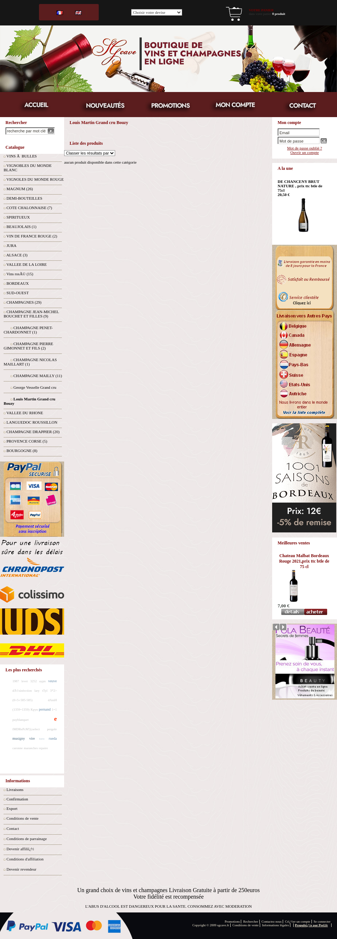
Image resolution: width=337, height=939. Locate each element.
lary (37, 690)
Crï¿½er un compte (297, 921)
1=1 (54, 709)
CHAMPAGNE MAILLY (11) (37, 375)
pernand (45, 709)
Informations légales (275, 925)
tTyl (44, 690)
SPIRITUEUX (18, 217)
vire (32, 738)
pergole (52, 729)
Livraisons (15, 789)
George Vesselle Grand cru (34, 387)
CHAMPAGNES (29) (24, 302)
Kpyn (34, 709)
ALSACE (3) (16, 255)
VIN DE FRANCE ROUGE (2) (32, 236)
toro (42, 738)
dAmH (52, 700)
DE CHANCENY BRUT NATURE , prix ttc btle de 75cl (300, 185)
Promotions (232, 921)
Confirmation (17, 799)
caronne (17, 748)
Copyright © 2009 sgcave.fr (210, 925)
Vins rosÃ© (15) (20, 274)
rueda (53, 738)
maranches (31, 748)
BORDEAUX (18, 283)
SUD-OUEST (18, 293)
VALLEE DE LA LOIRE (27, 264)
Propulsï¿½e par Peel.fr (311, 925)
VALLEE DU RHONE (25, 413)
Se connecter (322, 921)
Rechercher (250, 921)
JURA (12, 245)
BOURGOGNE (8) (22, 450)
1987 (15, 681)
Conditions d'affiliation (25, 859)
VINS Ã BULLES (22, 156)
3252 (33, 681)
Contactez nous (272, 921)
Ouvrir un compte (304, 152)
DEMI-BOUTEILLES (24, 198)
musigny (18, 738)
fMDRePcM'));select (26, 729)
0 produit (278, 14)
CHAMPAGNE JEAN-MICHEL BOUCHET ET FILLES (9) (31, 313)
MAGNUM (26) (20, 189)
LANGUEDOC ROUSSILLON (32, 422)
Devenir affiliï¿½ (20, 849)
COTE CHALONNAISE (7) (29, 207)
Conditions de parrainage (27, 838)
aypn (42, 681)
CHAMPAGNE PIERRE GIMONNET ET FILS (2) (28, 345)
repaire (43, 748)
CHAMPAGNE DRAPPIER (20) (33, 431)
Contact (13, 828)
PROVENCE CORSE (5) (27, 441)
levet (24, 681)
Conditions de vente (23, 818)
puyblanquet (20, 720)
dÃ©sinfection (22, 690)
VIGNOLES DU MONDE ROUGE (35, 179)
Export (12, 808)
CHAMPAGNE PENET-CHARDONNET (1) (28, 329)
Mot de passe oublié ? (304, 148)
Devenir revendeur (21, 869)
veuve (52, 681)
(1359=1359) (21, 709)
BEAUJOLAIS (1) (21, 226)
